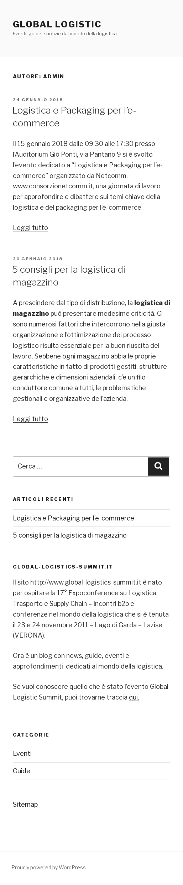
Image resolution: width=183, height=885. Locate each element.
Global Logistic (57, 24)
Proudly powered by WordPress (48, 867)
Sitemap (25, 804)
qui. (134, 697)
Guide (21, 771)
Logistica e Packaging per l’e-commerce (73, 518)
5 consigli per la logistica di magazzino (70, 535)
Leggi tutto (30, 227)
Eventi (22, 753)
